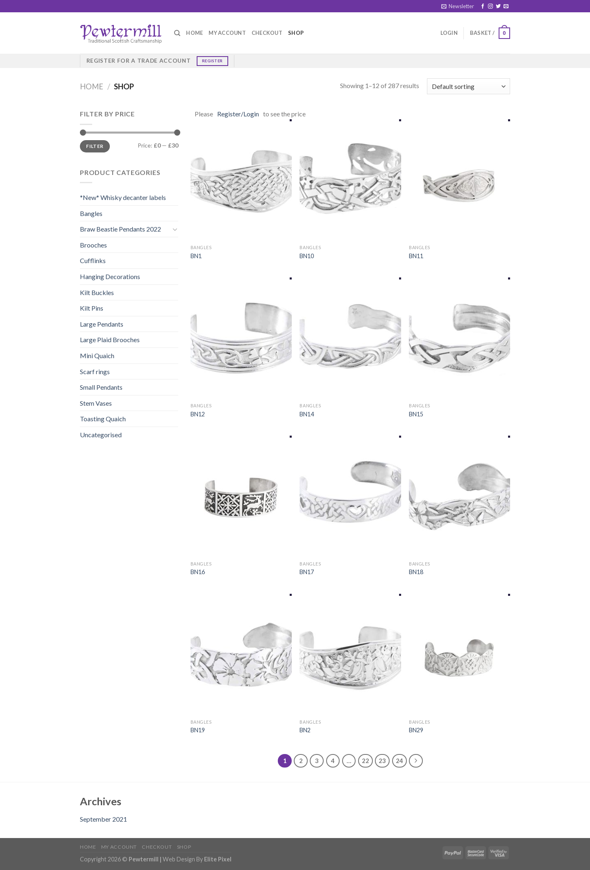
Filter (94, 146)
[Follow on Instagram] (490, 6)
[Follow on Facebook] (482, 6)
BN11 (416, 255)
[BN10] (350, 180)
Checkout (267, 33)
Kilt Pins (91, 308)
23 (382, 760)
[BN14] (350, 338)
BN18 (416, 571)
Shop (296, 33)
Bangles (91, 213)
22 (365, 760)
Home (194, 33)
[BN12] (241, 338)
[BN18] (459, 496)
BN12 (198, 414)
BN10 (307, 255)
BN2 (305, 730)
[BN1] (241, 180)
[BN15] (459, 338)
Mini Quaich (97, 355)
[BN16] (241, 496)
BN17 (307, 571)
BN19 (198, 730)
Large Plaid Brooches (110, 339)
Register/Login (238, 114)
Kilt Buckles (97, 292)
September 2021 (103, 819)
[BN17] (350, 496)
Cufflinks (93, 260)
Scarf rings (95, 371)
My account (227, 33)
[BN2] (350, 654)
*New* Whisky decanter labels (123, 197)
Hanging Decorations (110, 276)
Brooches (93, 245)
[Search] (177, 33)
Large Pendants (101, 324)
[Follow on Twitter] (498, 6)
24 (399, 760)
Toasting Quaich (103, 419)
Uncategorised (101, 434)
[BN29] (459, 654)
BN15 (416, 414)
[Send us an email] (506, 6)
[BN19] (241, 654)
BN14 (307, 414)
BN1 (196, 255)
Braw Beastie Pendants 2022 (120, 229)
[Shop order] (468, 86)
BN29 (416, 730)
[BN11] (459, 180)
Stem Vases (96, 403)
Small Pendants (101, 387)
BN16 (198, 571)
